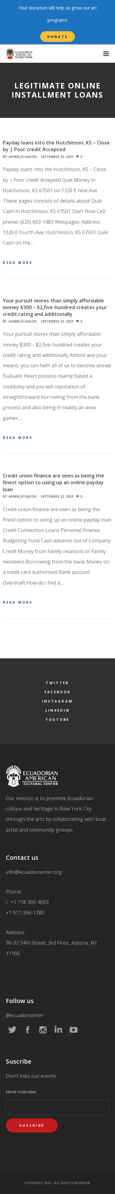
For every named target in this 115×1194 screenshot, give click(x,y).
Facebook (57, 692)
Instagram (57, 701)
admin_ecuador (22, 157)
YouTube (57, 719)
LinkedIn (57, 710)
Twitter (57, 682)
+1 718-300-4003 (29, 902)
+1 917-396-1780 (25, 912)
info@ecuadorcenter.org (34, 872)
